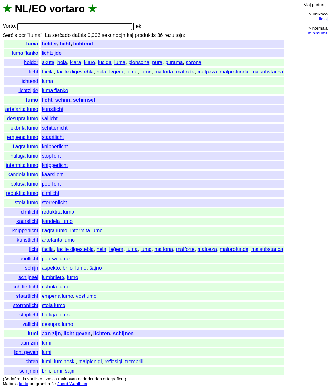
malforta (163, 71)
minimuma (318, 33)
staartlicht (53, 137)
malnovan (67, 378)
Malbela (10, 383)
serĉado (61, 35)
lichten (101, 333)
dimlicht (50, 193)
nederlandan (90, 378)
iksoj (323, 18)
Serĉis (10, 35)
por (22, 35)
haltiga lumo (24, 156)
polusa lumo (24, 184)
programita (39, 383)
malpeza (207, 71)
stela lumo (26, 202)
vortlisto (34, 378)
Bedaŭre (12, 378)
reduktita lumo (22, 193)
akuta (48, 62)
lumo (146, 71)
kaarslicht (53, 174)
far (53, 383)
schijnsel (84, 99)
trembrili (134, 361)
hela (62, 62)
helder (49, 43)
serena (193, 62)
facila (48, 71)
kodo (23, 383)
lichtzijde (52, 53)
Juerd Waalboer (72, 383)
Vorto (9, 26)
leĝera (116, 71)
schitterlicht (55, 128)
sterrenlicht (54, 202)
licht (65, 43)
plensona (138, 62)
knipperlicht (55, 146)
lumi (33, 333)
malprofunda (234, 71)
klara (75, 62)
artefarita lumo (21, 109)
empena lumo (22, 137)
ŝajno (95, 268)
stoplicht (51, 156)
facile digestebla (75, 71)
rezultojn (174, 35)
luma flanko (25, 53)
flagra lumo (25, 146)
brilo (68, 268)
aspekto (51, 268)
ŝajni (70, 371)
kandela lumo (23, 174)
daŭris (79, 35)
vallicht (50, 118)
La (48, 35)
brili (46, 371)
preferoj (319, 4)
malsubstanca (267, 71)
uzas (47, 378)
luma (32, 43)
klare (89, 62)
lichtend (83, 43)
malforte (185, 71)
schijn (62, 99)
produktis (145, 35)
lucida (105, 62)
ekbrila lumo (24, 128)
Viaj (307, 4)
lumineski (65, 361)
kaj (130, 35)
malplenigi (90, 361)
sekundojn (113, 35)
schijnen (123, 333)
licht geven (77, 333)
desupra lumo (22, 118)
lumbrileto (53, 277)
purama (174, 62)
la (24, 378)
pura (157, 62)
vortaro (67, 9)
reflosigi (113, 361)
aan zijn (51, 333)
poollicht (51, 184)
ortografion (113, 378)
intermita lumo (22, 165)
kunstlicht (52, 109)
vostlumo (86, 296)
